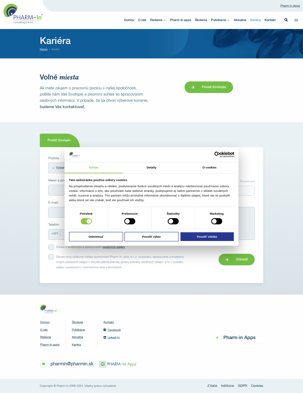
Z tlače (212, 386)
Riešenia (156, 20)
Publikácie (218, 20)
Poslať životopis (214, 87)
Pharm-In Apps (290, 5)
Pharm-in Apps (239, 337)
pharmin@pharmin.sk (71, 364)
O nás (142, 20)
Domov (129, 20)
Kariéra (255, 20)
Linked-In (112, 337)
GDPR (242, 386)
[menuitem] (158, 20)
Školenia (201, 20)
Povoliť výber (151, 236)
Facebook (112, 329)
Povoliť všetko (207, 236)
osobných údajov (114, 247)
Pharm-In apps (180, 20)
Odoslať (242, 259)
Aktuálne (240, 20)
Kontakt (270, 20)
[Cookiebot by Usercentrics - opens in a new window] (217, 154)
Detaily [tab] (151, 167)
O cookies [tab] (210, 167)
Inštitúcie (227, 386)
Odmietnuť (96, 236)
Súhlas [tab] (93, 167)
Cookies (257, 386)
